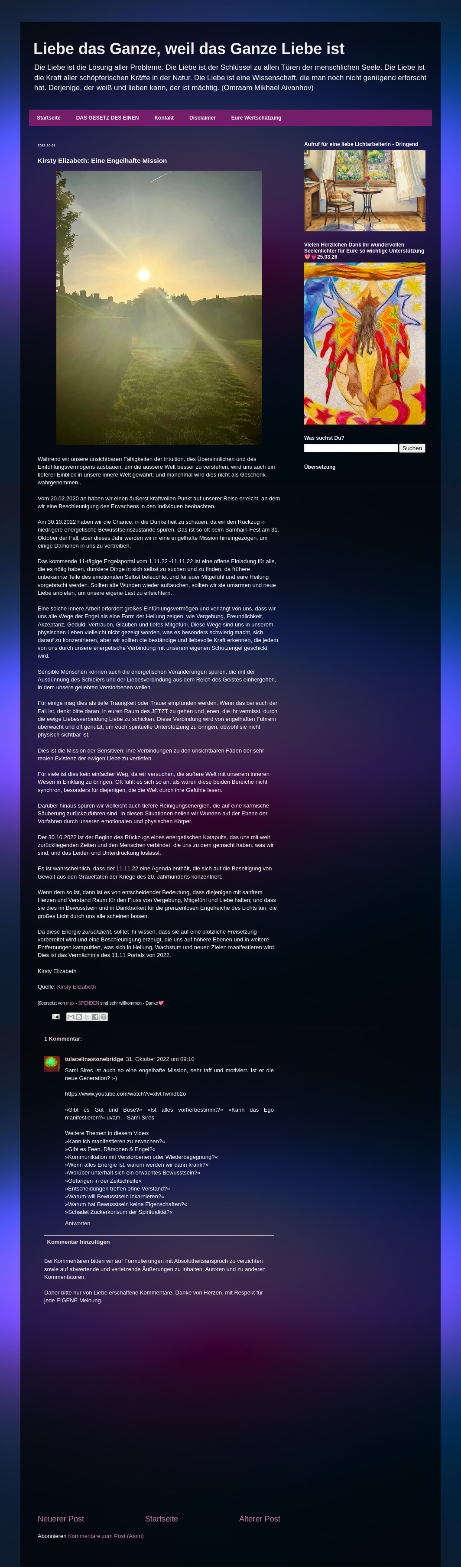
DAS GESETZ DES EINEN (107, 118)
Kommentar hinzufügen (78, 1242)
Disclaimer (202, 118)
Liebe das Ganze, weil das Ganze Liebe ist (188, 49)
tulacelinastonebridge (94, 1059)
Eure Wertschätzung (256, 118)
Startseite (49, 118)
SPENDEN (88, 1003)
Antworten (78, 1223)
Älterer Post (259, 1519)
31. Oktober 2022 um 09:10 (160, 1059)
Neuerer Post (61, 1519)
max (70, 1003)
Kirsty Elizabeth (76, 986)
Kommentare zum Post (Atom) (106, 1536)
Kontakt (164, 118)
